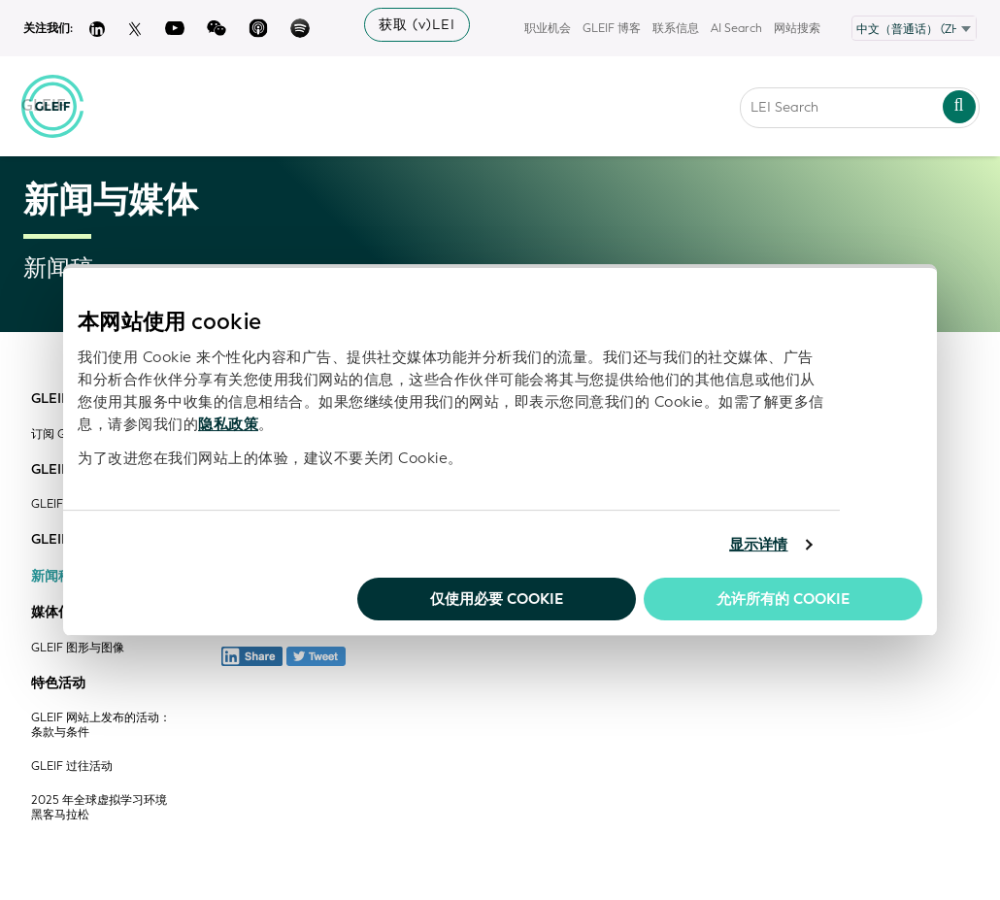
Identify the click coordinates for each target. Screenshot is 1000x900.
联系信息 (675, 28)
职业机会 (547, 28)
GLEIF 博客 (612, 28)
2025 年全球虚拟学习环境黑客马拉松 (99, 807)
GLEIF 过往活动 (72, 766)
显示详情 (758, 544)
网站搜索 (797, 28)
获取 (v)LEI (417, 25)
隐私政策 (228, 424)
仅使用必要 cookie (496, 599)
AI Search (736, 28)
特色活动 (58, 683)
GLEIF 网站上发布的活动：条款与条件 (101, 725)
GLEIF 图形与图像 (77, 648)
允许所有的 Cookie (783, 599)
